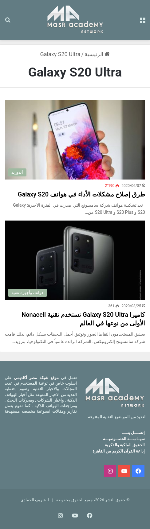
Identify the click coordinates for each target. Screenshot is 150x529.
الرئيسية (97, 54)
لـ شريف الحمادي (35, 500)
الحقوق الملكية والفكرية (125, 445)
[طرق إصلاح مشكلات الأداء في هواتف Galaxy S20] (75, 139)
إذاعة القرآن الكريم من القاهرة (119, 451)
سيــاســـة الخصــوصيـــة (124, 438)
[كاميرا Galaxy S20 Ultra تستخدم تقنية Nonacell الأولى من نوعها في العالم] (75, 260)
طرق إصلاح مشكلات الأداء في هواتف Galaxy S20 (81, 194)
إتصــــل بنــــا (133, 432)
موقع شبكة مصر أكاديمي (36, 377)
